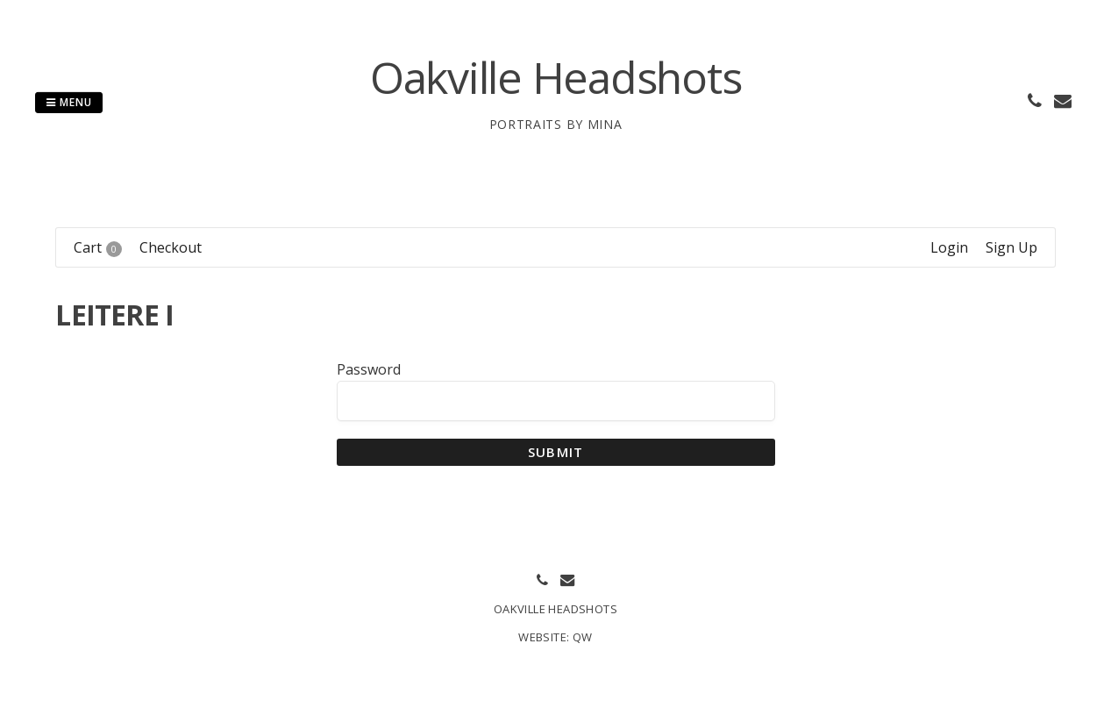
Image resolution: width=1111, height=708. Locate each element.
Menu (68, 102)
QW (583, 637)
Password (369, 369)
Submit (555, 452)
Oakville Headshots (556, 77)
